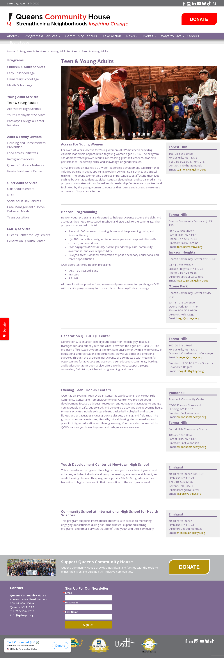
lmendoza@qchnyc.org (191, 532)
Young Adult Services (64, 51)
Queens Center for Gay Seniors (28, 235)
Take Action (111, 36)
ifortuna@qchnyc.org (189, 247)
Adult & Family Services (24, 137)
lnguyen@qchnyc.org (189, 357)
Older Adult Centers (20, 189)
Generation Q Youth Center (26, 241)
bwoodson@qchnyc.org (191, 417)
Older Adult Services (22, 183)
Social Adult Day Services (24, 201)
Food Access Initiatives (22, 153)
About (13, 36)
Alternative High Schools (24, 109)
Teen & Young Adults (95, 51)
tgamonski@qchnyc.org (191, 169)
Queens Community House (73, 20)
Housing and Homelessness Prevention (26, 145)
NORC (11, 195)
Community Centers (82, 36)
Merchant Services (149, 652)
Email (68, 593)
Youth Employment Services (26, 115)
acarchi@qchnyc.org (189, 493)
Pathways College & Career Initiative (25, 123)
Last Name (71, 612)
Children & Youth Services (26, 67)
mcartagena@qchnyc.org (192, 280)
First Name (71, 602)
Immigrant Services (20, 159)
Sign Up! (88, 624)
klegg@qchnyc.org (188, 318)
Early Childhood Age (21, 73)
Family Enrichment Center (24, 171)
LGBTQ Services (18, 229)
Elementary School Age (23, 79)
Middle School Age (19, 85)
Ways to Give (172, 36)
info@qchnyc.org (21, 615)
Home (11, 51)
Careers (193, 36)
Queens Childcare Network (25, 165)
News (132, 36)
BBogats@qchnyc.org (190, 371)
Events (149, 36)
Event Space (19, 42)
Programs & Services (42, 36)
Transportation (18, 217)
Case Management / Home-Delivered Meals (26, 209)
